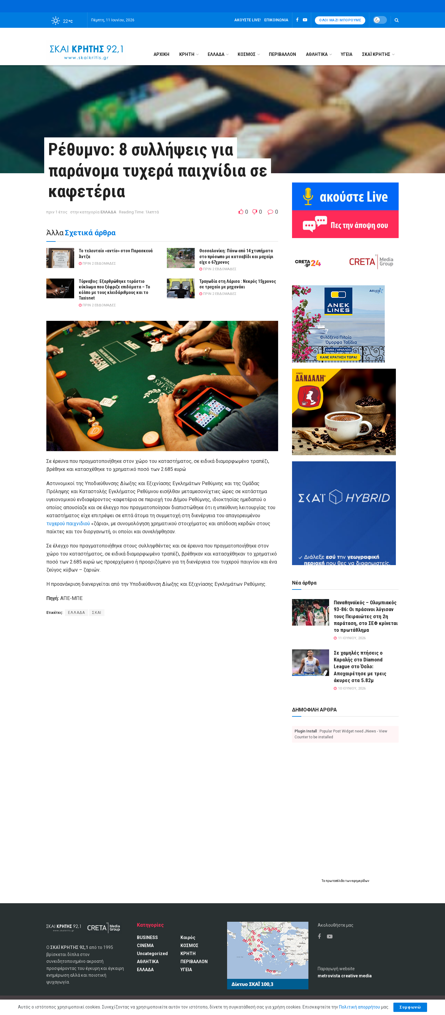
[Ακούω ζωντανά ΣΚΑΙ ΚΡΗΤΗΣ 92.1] (345, 196)
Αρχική (161, 54)
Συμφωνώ (410, 1007)
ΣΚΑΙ (96, 612)
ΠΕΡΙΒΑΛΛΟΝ (282, 54)
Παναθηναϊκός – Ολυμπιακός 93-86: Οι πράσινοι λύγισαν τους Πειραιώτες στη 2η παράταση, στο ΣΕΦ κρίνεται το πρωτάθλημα (366, 616)
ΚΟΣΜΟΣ (247, 54)
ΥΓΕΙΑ (346, 54)
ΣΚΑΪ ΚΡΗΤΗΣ (376, 54)
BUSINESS (147, 937)
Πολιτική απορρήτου (359, 1007)
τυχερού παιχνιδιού (68, 523)
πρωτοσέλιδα (335, 881)
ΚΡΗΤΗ (186, 54)
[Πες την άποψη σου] (345, 223)
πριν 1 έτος (56, 212)
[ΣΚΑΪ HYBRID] (344, 512)
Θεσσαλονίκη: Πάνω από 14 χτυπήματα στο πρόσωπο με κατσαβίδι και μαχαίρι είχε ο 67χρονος (236, 256)
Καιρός (187, 937)
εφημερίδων (360, 881)
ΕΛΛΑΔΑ (216, 54)
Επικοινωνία (276, 20)
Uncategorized (152, 953)
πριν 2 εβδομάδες (97, 264)
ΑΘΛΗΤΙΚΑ (317, 54)
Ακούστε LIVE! (247, 20)
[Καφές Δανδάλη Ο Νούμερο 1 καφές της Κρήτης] (344, 411)
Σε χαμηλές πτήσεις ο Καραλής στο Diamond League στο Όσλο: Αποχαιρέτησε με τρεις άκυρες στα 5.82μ (360, 666)
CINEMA (145, 945)
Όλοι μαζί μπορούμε (340, 20)
